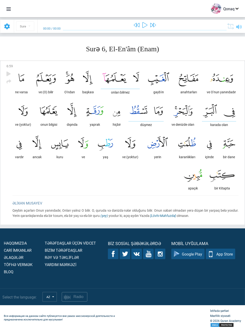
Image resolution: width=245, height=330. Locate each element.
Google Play (188, 254)
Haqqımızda (15, 243)
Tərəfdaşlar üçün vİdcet (70, 243)
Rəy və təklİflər (62, 257)
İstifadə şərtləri (219, 311)
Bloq (8, 271)
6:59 (9, 66)
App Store (220, 254)
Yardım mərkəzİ (60, 264)
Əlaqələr (13, 257)
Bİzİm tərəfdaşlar (63, 250)
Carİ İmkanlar (18, 250)
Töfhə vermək (18, 264)
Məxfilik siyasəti (220, 316)
